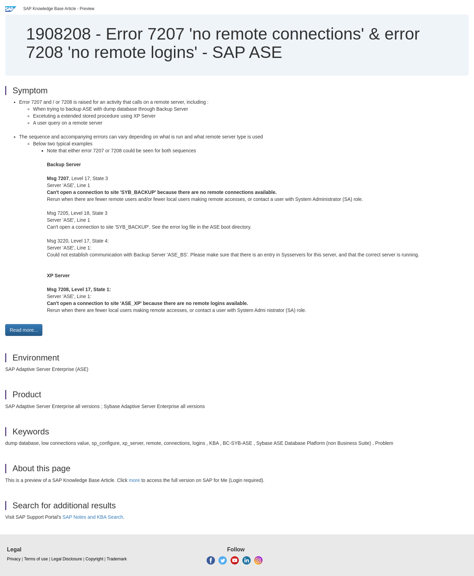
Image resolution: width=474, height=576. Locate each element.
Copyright (94, 559)
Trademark (117, 559)
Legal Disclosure (66, 559)
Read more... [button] (24, 330)
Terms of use (36, 559)
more (134, 480)
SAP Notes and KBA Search (93, 517)
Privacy (13, 559)
